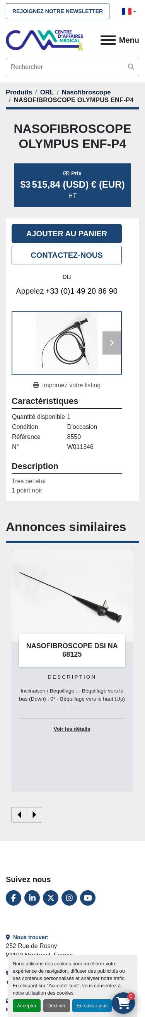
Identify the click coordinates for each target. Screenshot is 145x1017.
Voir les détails (72, 729)
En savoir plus (92, 1006)
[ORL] (47, 92)
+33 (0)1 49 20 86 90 (82, 291)
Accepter (27, 1006)
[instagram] (69, 898)
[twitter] (50, 898)
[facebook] (13, 898)
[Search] (72, 67)
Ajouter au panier (66, 233)
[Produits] (19, 92)
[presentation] (19, 814)
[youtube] (88, 898)
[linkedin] (32, 898)
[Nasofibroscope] (86, 92)
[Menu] (108, 40)
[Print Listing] (66, 385)
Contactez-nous (66, 255)
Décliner (57, 1006)
